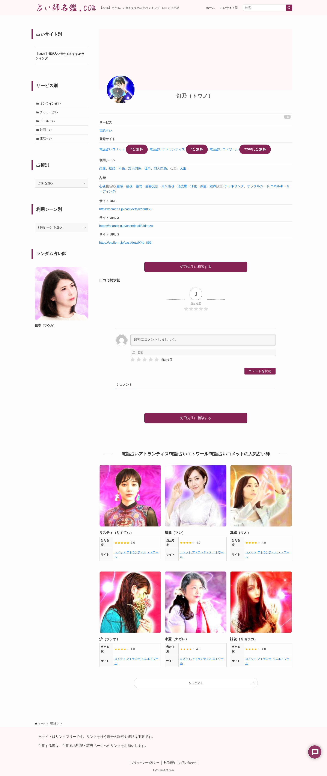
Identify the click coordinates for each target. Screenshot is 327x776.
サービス (105, 122)
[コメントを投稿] (260, 371)
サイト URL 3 (109, 234)
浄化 (193, 186)
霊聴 (139, 186)
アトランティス (136, 552)
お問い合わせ (187, 762)
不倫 (122, 168)
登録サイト (107, 139)
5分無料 (137, 149)
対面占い (46, 130)
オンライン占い (50, 103)
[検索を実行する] (289, 8)
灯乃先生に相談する (195, 267)
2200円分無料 (255, 149)
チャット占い (49, 112)
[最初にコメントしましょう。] (203, 340)
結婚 (112, 168)
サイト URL (107, 201)
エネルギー (278, 186)
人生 (183, 168)
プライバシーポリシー (145, 762)
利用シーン (107, 160)
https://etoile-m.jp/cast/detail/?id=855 (125, 242)
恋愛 (102, 168)
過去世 (182, 186)
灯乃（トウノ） (194, 96)
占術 (102, 178)
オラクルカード (258, 186)
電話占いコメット (112, 149)
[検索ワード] (267, 8)
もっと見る (195, 683)
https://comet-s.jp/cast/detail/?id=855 (125, 209)
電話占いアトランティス (167, 149)
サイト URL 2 (109, 217)
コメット (120, 552)
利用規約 (169, 762)
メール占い (47, 121)
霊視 (129, 186)
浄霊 (203, 186)
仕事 (147, 168)
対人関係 (134, 168)
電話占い (105, 130)
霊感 (119, 186)
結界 (213, 186)
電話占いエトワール (223, 149)
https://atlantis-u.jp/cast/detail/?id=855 (126, 226)
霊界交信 (151, 186)
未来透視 (167, 186)
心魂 (102, 186)
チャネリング (234, 186)
